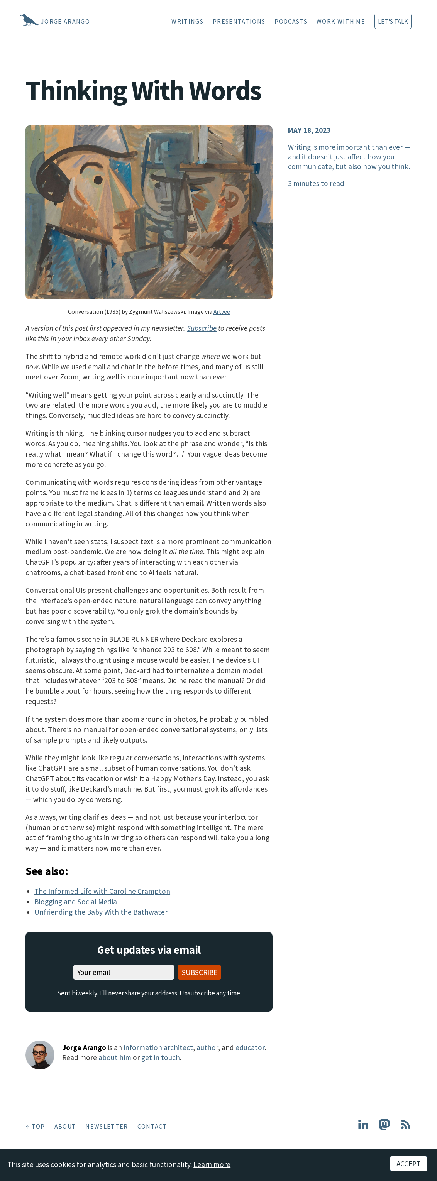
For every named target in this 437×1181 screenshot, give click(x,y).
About (65, 1126)
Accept (408, 1163)
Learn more (211, 1164)
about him (114, 1057)
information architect (158, 1047)
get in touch (160, 1057)
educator (249, 1047)
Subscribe (202, 328)
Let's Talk (393, 21)
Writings (187, 21)
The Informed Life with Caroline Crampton (102, 891)
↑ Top (35, 1126)
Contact (152, 1126)
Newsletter (106, 1126)
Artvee (221, 311)
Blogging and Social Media (75, 901)
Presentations (239, 21)
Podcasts (290, 21)
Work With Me (341, 21)
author (207, 1047)
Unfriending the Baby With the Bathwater (101, 912)
